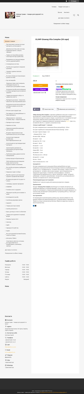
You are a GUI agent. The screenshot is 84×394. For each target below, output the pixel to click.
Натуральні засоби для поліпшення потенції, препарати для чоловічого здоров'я (16, 91)
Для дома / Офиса (11, 238)
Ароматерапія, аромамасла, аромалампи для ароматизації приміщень (14, 149)
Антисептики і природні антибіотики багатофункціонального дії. (13, 139)
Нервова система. (11, 125)
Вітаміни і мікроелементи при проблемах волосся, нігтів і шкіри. (15, 133)
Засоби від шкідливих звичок (14, 200)
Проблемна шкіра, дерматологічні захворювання (15, 154)
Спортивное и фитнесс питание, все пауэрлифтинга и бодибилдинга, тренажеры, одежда (15, 243)
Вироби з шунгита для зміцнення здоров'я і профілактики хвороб (15, 175)
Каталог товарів (10, 41)
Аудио (8, 230)
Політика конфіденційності (60, 392)
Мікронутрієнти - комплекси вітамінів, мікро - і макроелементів (15, 118)
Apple (7, 225)
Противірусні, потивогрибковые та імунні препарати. (15, 114)
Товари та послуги (63, 6)
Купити (40, 85)
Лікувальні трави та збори (13, 172)
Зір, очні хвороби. (11, 80)
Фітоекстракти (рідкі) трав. (13, 110)
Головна (54, 6)
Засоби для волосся (11, 208)
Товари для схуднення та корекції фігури (15, 215)
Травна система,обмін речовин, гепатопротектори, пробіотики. (15, 55)
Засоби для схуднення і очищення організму (15, 67)
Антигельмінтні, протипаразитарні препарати (15, 144)
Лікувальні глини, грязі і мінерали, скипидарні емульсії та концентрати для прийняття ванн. (15, 85)
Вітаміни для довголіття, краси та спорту (15, 180)
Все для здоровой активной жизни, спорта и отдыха (16, 234)
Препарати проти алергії (13, 122)
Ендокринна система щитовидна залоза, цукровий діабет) (15, 60)
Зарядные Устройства (12, 228)
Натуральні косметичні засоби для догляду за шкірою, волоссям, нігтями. (15, 106)
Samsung (8, 222)
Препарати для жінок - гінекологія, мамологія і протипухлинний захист (16, 100)
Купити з (40, 89)
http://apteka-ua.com (10, 347)
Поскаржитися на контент (46, 392)
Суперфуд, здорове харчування (15, 183)
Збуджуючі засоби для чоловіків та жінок (16, 193)
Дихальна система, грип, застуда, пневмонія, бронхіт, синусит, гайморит (15, 50)
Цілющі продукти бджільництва (15, 158)
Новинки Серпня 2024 (12, 219)
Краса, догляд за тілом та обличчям (16, 211)
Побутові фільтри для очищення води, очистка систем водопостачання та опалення (15, 163)
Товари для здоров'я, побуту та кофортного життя (15, 96)
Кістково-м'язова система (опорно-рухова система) (15, 76)
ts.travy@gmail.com (10, 352)
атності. (68, 121)
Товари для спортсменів (13, 205)
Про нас (60, 12)
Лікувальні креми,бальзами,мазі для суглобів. (15, 129)
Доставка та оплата (63, 18)
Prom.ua (50, 390)
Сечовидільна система (12, 64)
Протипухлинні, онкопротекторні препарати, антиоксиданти (15, 45)
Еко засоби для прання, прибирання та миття (16, 168)
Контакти (66, 12)
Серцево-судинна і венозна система (13, 72)
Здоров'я (8, 203)
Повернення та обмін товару (61, 23)
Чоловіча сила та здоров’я (13, 189)
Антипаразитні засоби (12, 197)
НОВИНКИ (9, 186)
